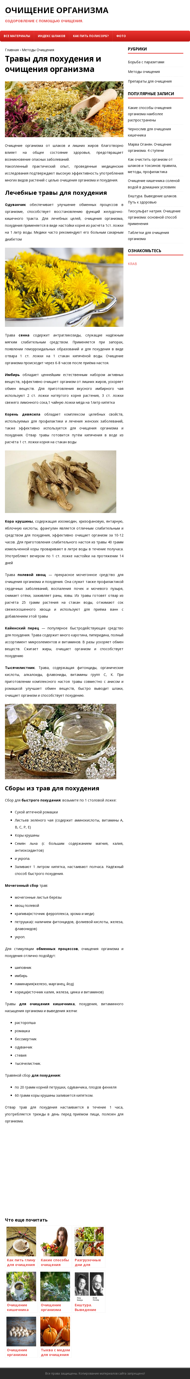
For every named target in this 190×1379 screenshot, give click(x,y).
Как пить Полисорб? (91, 36)
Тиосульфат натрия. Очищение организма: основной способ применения (154, 217)
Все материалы (17, 36)
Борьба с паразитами (146, 62)
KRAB (132, 263)
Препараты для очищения (150, 81)
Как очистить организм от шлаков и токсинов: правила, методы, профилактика (152, 165)
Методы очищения (144, 71)
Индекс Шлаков (51, 36)
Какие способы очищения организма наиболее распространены (149, 113)
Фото (121, 36)
